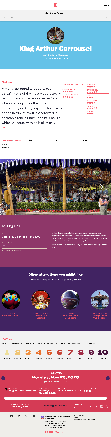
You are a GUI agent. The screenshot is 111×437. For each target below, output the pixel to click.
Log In (106, 5)
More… (5, 128)
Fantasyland (7, 140)
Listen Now (54, 432)
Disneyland (63, 55)
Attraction (51, 55)
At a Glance (12, 18)
